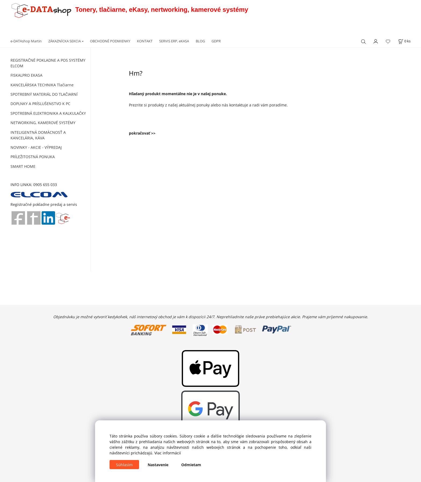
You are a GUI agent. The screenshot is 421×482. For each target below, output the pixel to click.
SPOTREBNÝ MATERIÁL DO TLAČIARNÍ (44, 94)
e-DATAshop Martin (26, 41)
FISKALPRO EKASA (26, 75)
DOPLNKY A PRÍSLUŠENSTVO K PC (40, 103)
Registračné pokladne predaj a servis (43, 204)
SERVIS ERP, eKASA (174, 41)
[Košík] (404, 41)
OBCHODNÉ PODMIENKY (110, 41)
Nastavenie (158, 464)
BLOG (200, 41)
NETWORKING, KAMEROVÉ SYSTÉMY (42, 122)
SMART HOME (22, 166)
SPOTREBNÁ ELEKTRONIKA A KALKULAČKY (48, 113)
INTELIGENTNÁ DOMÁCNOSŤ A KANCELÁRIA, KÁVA (38, 135)
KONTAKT (145, 41)
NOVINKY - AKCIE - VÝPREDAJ (36, 147)
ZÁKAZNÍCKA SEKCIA (64, 41)
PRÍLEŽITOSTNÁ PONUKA (32, 156)
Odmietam (191, 464)
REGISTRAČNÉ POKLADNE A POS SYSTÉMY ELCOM (47, 63)
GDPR (216, 41)
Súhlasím (124, 464)
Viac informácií (167, 452)
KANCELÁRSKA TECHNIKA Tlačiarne (42, 84)
